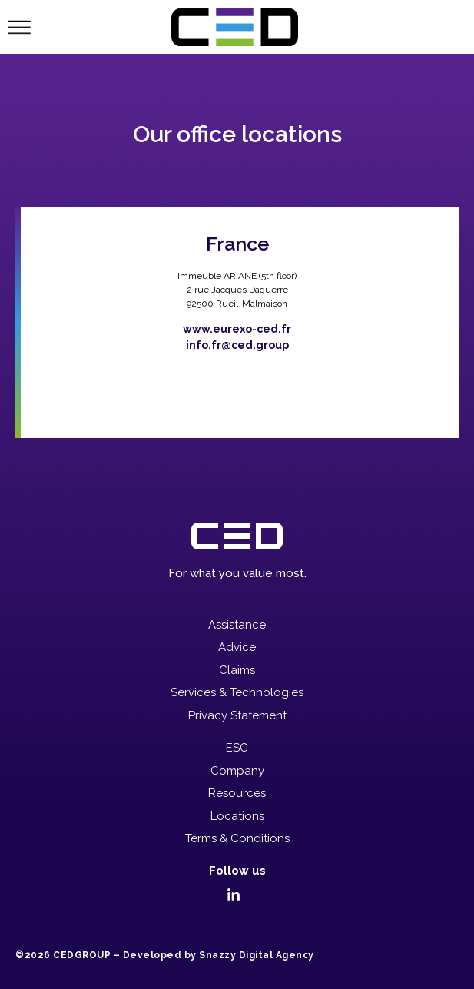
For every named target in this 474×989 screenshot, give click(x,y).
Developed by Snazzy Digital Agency (218, 955)
